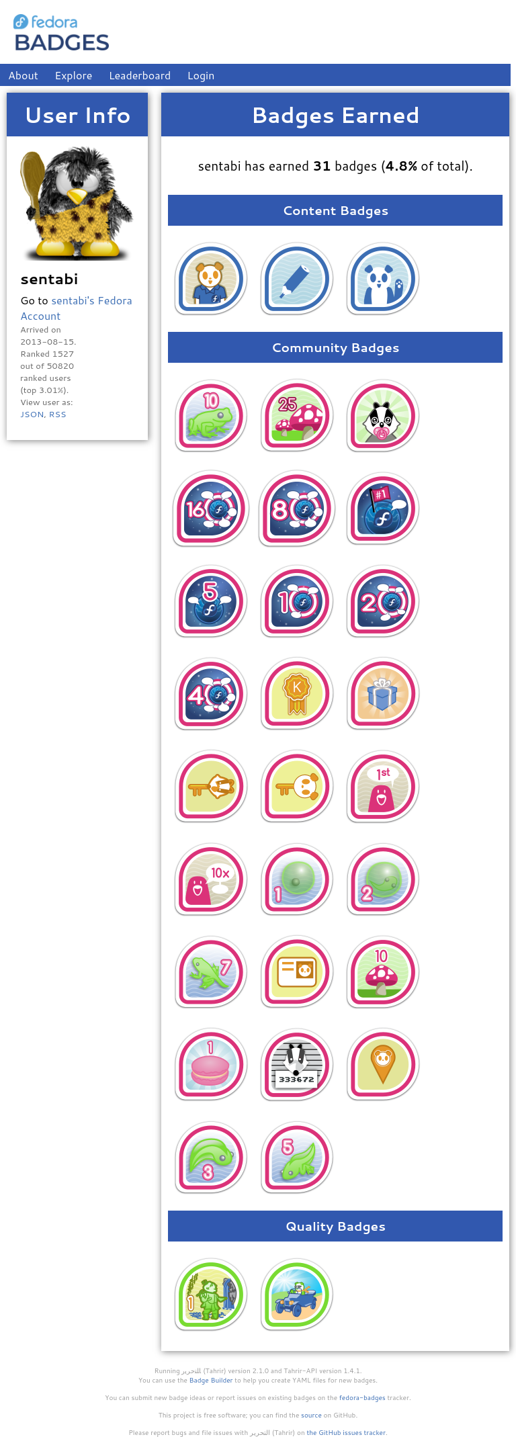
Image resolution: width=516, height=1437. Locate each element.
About (23, 75)
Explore (73, 75)
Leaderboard (140, 75)
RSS (57, 414)
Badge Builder (211, 1380)
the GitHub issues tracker (346, 1432)
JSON (32, 414)
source (311, 1415)
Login (201, 75)
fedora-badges (362, 1397)
